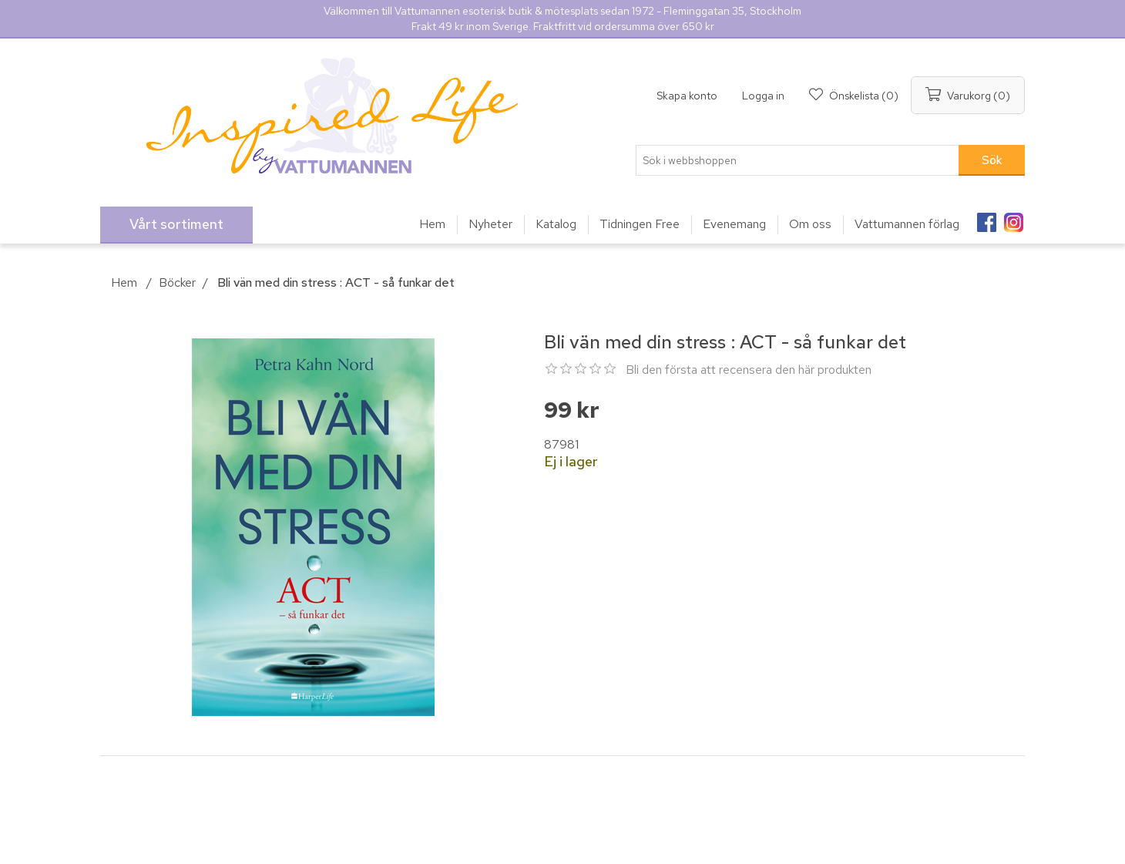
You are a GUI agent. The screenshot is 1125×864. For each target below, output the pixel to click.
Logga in (763, 96)
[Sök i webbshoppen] (797, 160)
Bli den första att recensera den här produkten (748, 369)
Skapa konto (687, 96)
